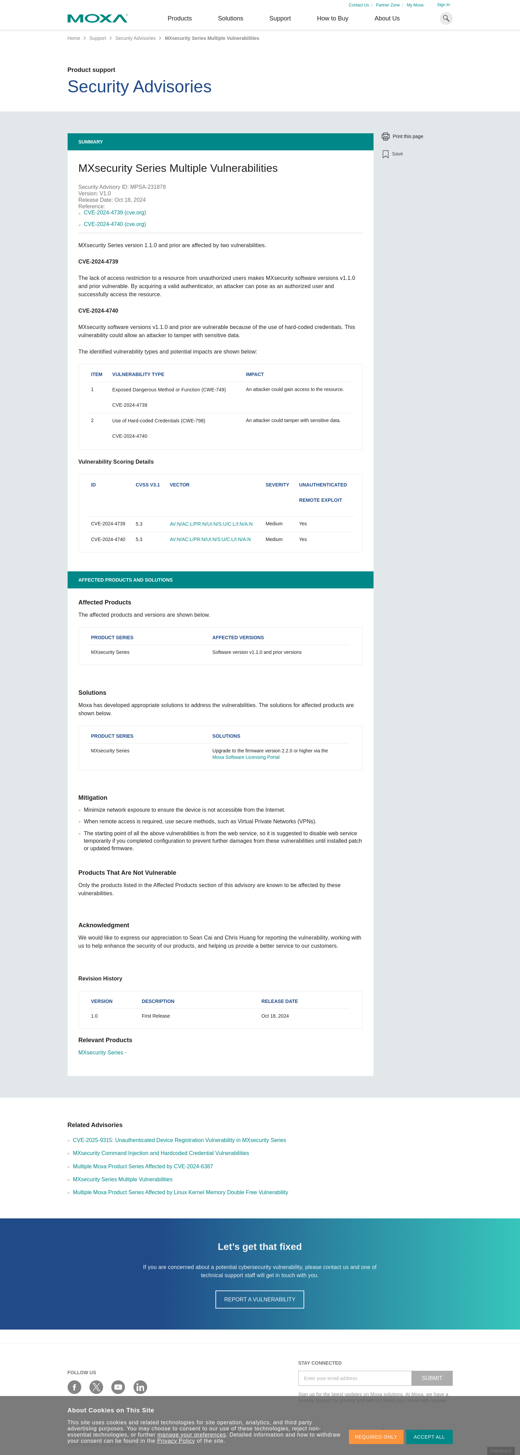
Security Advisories (135, 38)
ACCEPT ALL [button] (429, 1437)
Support (280, 18)
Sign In (443, 5)
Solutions (230, 18)
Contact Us (359, 5)
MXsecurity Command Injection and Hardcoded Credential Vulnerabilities (161, 1153)
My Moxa (415, 5)
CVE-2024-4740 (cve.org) (115, 224)
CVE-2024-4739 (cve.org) (115, 212)
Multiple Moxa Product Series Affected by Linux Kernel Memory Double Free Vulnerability (181, 1192)
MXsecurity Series (101, 1052)
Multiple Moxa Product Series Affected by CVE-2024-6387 (143, 1166)
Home (74, 38)
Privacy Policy (176, 1441)
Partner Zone (388, 5)
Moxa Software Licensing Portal (246, 757)
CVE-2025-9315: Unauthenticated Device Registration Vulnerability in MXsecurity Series (179, 1140)
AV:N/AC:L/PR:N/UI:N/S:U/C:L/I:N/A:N (211, 524)
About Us (387, 18)
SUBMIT (432, 1378)
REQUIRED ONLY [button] (376, 1437)
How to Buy (332, 18)
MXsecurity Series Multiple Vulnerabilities (123, 1179)
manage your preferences (191, 1435)
